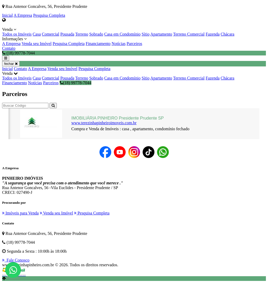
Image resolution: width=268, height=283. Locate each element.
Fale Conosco (16, 260)
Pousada (67, 34)
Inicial (7, 15)
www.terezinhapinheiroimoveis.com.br (104, 123)
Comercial (50, 34)
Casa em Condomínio (122, 34)
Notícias (118, 43)
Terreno (81, 34)
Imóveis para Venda (20, 213)
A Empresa (23, 15)
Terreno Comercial (189, 34)
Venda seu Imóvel (36, 43)
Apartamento (161, 34)
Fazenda (213, 34)
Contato (8, 48)
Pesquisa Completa (49, 15)
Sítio (145, 34)
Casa (37, 34)
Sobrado (96, 34)
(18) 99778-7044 (75, 83)
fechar (11, 64)
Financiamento (98, 43)
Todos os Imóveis (17, 34)
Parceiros (134, 43)
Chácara (227, 34)
